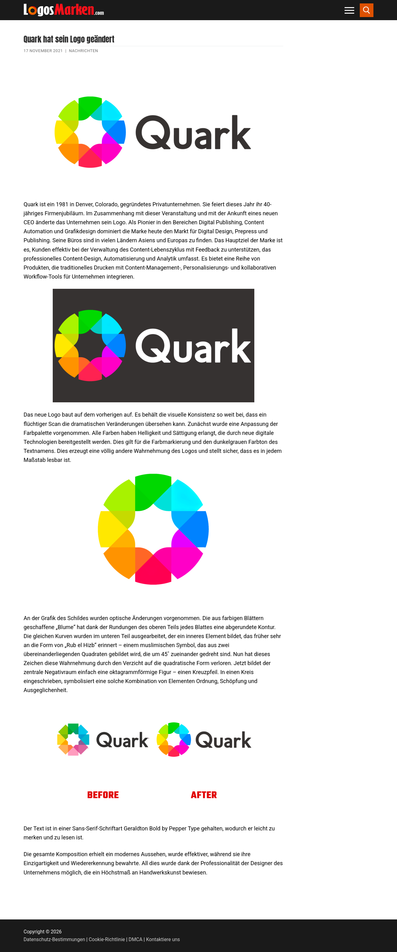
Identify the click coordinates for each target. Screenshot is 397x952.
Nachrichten (83, 50)
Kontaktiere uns (163, 939)
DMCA (136, 939)
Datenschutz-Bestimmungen (54, 939)
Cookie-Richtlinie (107, 939)
